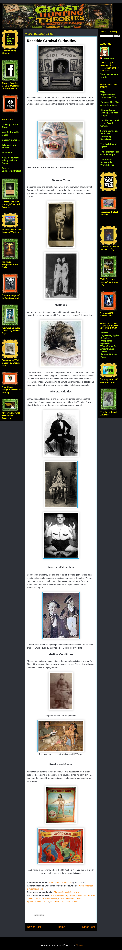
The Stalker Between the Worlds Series (107, 162)
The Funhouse (57, 895)
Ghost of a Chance (11, 139)
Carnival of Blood (41, 902)
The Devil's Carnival (69, 902)
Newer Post (34, 926)
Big (66, 895)
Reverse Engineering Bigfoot (11, 169)
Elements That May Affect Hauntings (109, 103)
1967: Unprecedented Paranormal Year (108, 94)
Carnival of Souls (42, 898)
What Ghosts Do (108, 346)
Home (61, 926)
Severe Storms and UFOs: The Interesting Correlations (109, 135)
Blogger (80, 945)
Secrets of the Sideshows (59, 883)
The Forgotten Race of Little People (109, 153)
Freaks (54, 898)
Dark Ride (54, 902)
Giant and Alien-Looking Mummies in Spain (109, 113)
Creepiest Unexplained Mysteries (106, 341)
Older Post (88, 926)
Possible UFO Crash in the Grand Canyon (109, 123)
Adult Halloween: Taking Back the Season (10, 160)
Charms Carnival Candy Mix (66, 892)
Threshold (7, 152)
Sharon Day (108, 58)
